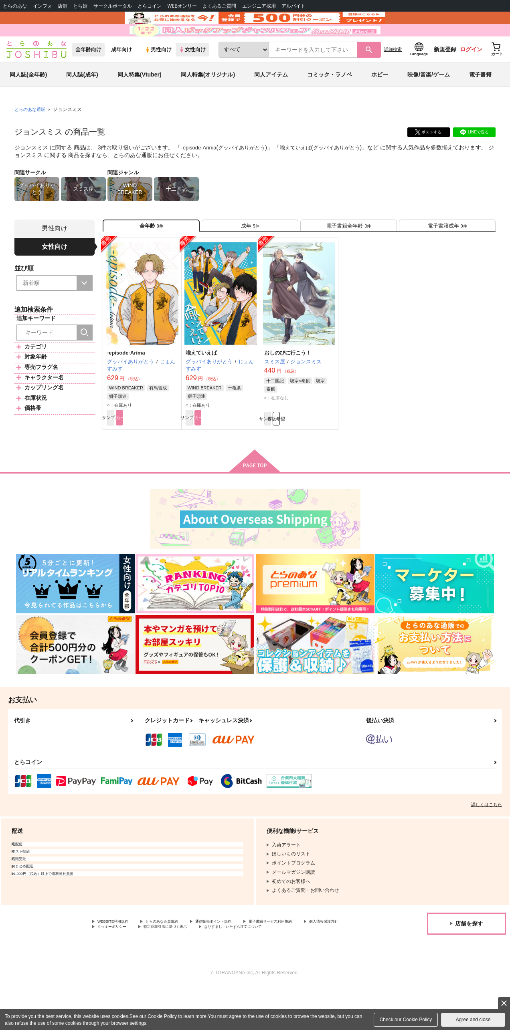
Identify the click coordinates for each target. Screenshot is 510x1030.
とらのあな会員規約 (177, 955)
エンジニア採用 (259, 5)
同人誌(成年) (82, 98)
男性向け (158, 73)
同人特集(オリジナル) (208, 98)
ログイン (471, 72)
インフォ (42, 5)
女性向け (192, 73)
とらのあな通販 (31, 132)
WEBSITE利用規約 (117, 955)
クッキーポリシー (172, 962)
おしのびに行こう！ (287, 383)
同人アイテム (271, 98)
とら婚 (80, 5)
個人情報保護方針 (116, 962)
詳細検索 (393, 72)
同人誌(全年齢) (28, 98)
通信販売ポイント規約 (240, 955)
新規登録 (445, 72)
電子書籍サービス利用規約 (310, 955)
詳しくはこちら (486, 837)
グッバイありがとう (246, 170)
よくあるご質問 (219, 5)
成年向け (121, 73)
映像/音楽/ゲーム (428, 98)
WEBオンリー (182, 5)
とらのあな (15, 5)
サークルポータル (112, 5)
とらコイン (150, 5)
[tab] (250, 252)
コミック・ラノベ (329, 98)
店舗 (62, 5)
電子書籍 (480, 98)
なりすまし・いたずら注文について (135, 969)
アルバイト (293, 5)
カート (160, 449)
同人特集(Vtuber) (139, 98)
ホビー (379, 98)
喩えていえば (303, 170)
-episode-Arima (200, 170)
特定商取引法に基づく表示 (238, 962)
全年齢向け (88, 73)
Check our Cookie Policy (406, 1019)
